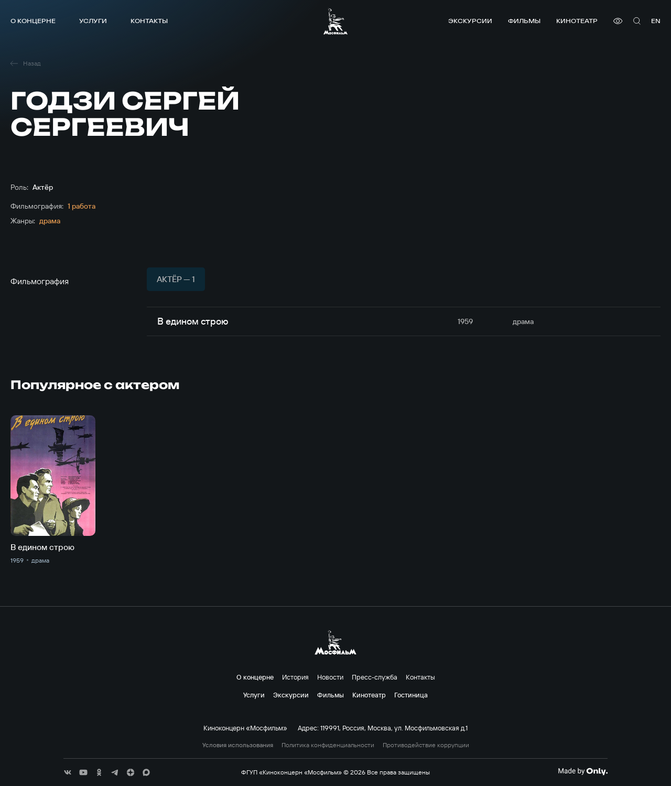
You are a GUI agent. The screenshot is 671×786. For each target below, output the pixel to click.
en (656, 21)
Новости (330, 677)
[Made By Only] (583, 771)
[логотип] (335, 21)
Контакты (149, 21)
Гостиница (411, 695)
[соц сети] (67, 772)
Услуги (93, 21)
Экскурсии (470, 21)
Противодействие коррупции (426, 745)
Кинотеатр (577, 21)
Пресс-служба (374, 677)
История (295, 677)
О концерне (33, 21)
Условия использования (237, 745)
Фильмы (524, 21)
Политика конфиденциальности (328, 745)
